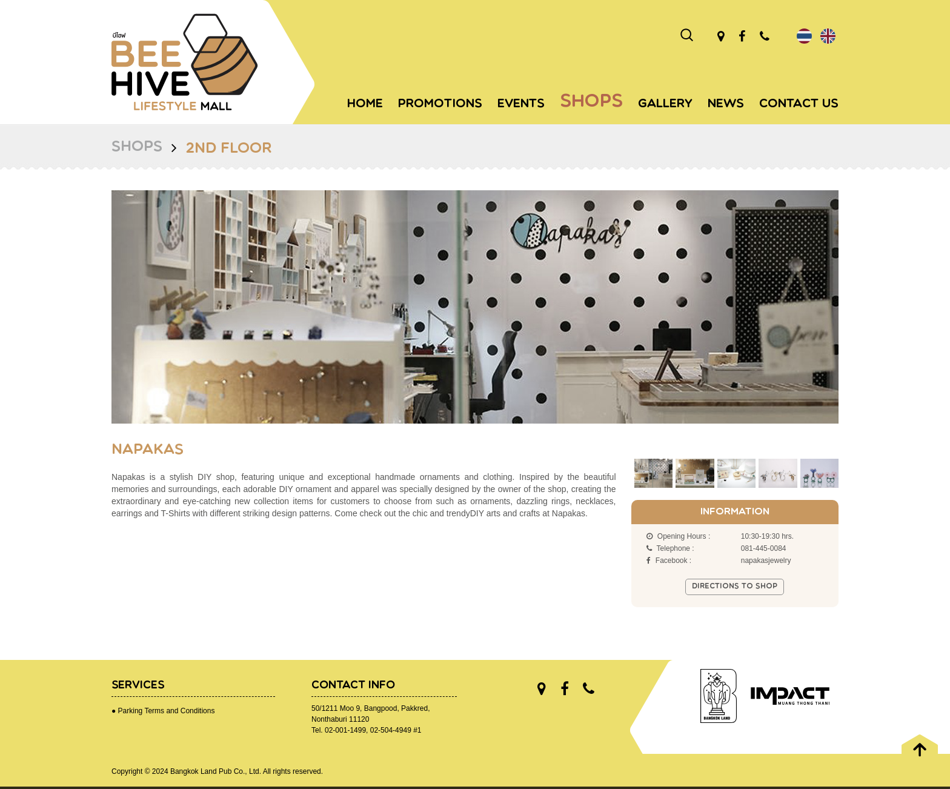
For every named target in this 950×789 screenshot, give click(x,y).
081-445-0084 (763, 548)
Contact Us (799, 104)
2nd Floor (228, 149)
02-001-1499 (345, 730)
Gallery (665, 104)
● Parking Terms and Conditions (162, 711)
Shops (591, 102)
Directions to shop (734, 586)
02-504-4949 (390, 730)
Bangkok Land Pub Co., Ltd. (215, 771)
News (726, 104)
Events (521, 104)
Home (365, 104)
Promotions (440, 104)
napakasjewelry (766, 560)
